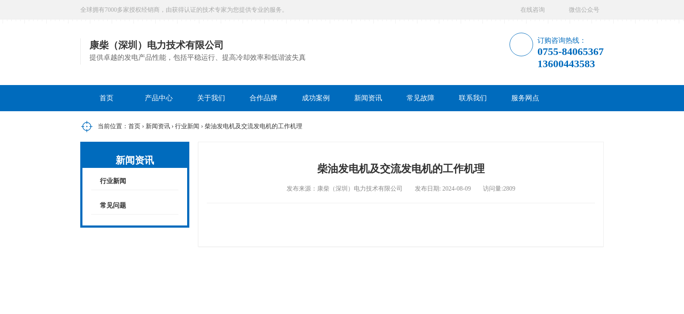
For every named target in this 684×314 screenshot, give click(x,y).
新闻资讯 (368, 98)
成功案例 (316, 98)
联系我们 (473, 98)
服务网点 (525, 98)
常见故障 (420, 98)
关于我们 (211, 98)
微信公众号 (584, 10)
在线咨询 (532, 10)
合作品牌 (263, 98)
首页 (106, 98)
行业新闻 (187, 126)
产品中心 (159, 98)
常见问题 (113, 205)
